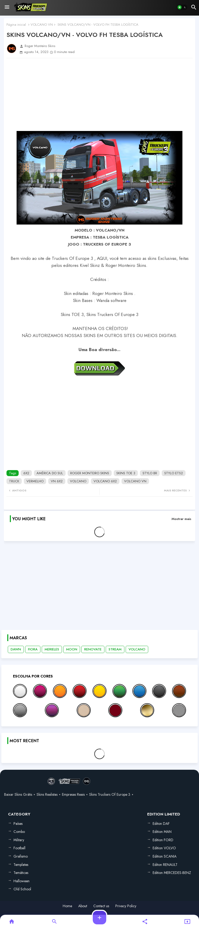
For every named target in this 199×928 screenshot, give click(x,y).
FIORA (33, 649)
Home (67, 906)
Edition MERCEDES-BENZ (172, 872)
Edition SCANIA (164, 856)
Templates (20, 864)
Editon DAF (161, 823)
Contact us (101, 906)
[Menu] (7, 7)
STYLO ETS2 (173, 473)
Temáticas (20, 872)
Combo (19, 831)
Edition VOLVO (164, 848)
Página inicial (16, 24)
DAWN (16, 649)
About (82, 906)
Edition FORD (163, 840)
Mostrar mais (181, 518)
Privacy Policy (125, 906)
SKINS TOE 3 (125, 473)
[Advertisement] (99, 94)
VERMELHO (35, 481)
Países (18, 823)
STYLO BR (150, 473)
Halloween (21, 881)
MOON (71, 649)
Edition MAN (162, 831)
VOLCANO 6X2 (105, 481)
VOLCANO (78, 481)
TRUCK (14, 481)
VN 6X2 (57, 481)
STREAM (115, 649)
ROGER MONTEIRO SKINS (89, 473)
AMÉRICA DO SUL (50, 473)
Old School (22, 889)
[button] (182, 7)
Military (18, 840)
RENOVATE (93, 649)
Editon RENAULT (165, 864)
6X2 (26, 473)
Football (19, 848)
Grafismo (20, 856)
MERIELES (52, 649)
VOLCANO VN (42, 24)
